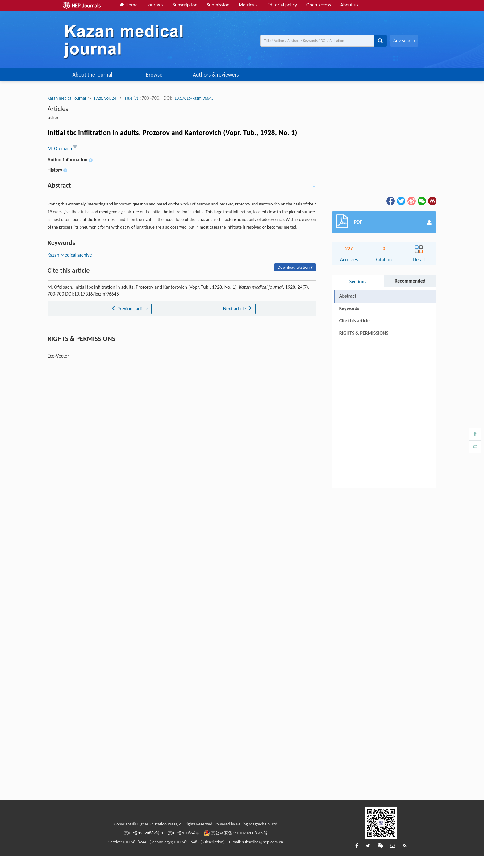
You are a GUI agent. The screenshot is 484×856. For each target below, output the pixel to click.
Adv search (404, 40)
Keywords (349, 308)
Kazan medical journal (67, 98)
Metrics (248, 5)
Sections (357, 281)
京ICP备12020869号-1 (143, 833)
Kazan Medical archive (70, 255)
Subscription (185, 5)
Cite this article (354, 321)
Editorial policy (282, 5)
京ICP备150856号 (184, 833)
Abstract (347, 296)
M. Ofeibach (60, 148)
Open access (318, 5)
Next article (237, 309)
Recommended (409, 281)
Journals (155, 5)
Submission (218, 5)
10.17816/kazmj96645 (194, 98)
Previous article (129, 309)
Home (129, 5)
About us (349, 5)
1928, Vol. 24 (104, 98)
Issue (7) (130, 98)
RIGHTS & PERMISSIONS (363, 333)
